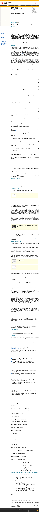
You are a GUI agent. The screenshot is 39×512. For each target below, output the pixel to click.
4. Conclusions (14, 304)
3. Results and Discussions (16, 241)
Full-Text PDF (33, 8)
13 (11, 84)
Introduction (2, 29)
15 (13, 115)
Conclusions (2, 33)
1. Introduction (13, 45)
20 (36, 291)
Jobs (36, 5)
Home (3, 5)
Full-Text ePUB (33, 10)
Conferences (20, 5)
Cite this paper (13, 335)
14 (15, 130)
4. (11, 350)
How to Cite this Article (34, 12)
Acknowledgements (14, 329)
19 (35, 238)
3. (11, 347)
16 (14, 158)
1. (11, 342)
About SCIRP (18, 509)
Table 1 (14, 248)
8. (11, 361)
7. (11, 358)
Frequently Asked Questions (4, 20)
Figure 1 (37, 186)
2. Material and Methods (15, 178)
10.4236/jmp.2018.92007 (14, 9)
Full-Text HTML (33, 9)
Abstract (32, 7)
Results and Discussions (4, 32)
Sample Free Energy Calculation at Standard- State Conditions (4, 43)
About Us (31, 5)
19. (11, 393)
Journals (8, 5)
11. (11, 370)
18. (11, 390)
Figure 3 (17, 248)
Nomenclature (13, 400)
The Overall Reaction (3, 41)
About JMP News (3, 19)
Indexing (2, 9)
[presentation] (18, 39)
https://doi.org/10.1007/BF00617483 (15, 348)
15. (11, 382)
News (25, 5)
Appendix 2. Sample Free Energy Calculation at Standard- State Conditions (24, 472)
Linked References (33, 11)
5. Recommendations (15, 316)
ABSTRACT (13, 26)
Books (14, 5)
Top (1, 27)
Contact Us (22, 509)
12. (11, 373)
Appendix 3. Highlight (15, 498)
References (13, 340)
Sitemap (20, 509)
